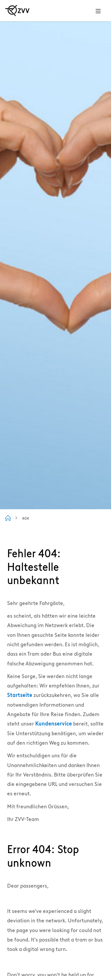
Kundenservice (53, 723)
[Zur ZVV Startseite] (17, 10)
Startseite (19, 695)
